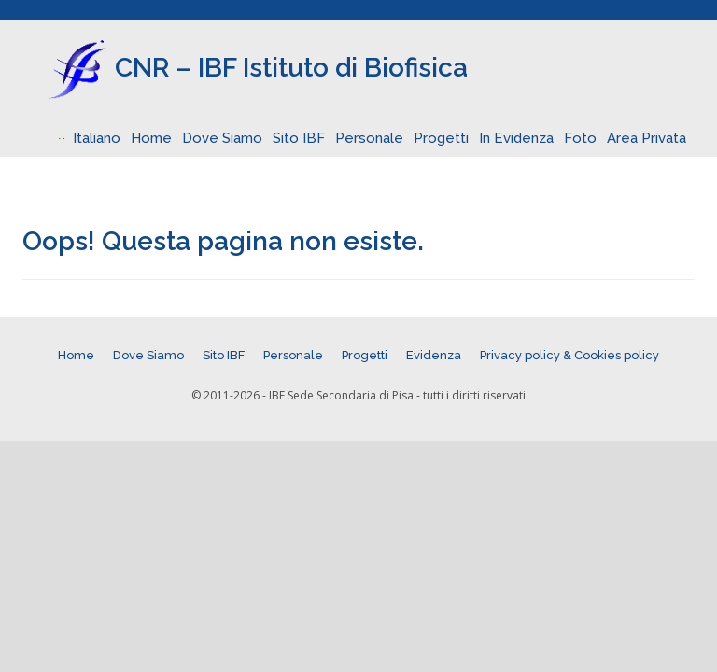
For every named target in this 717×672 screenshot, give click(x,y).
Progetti (441, 138)
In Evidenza (516, 138)
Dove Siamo (222, 138)
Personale (369, 138)
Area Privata (646, 138)
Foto (580, 138)
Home (151, 138)
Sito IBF (299, 138)
